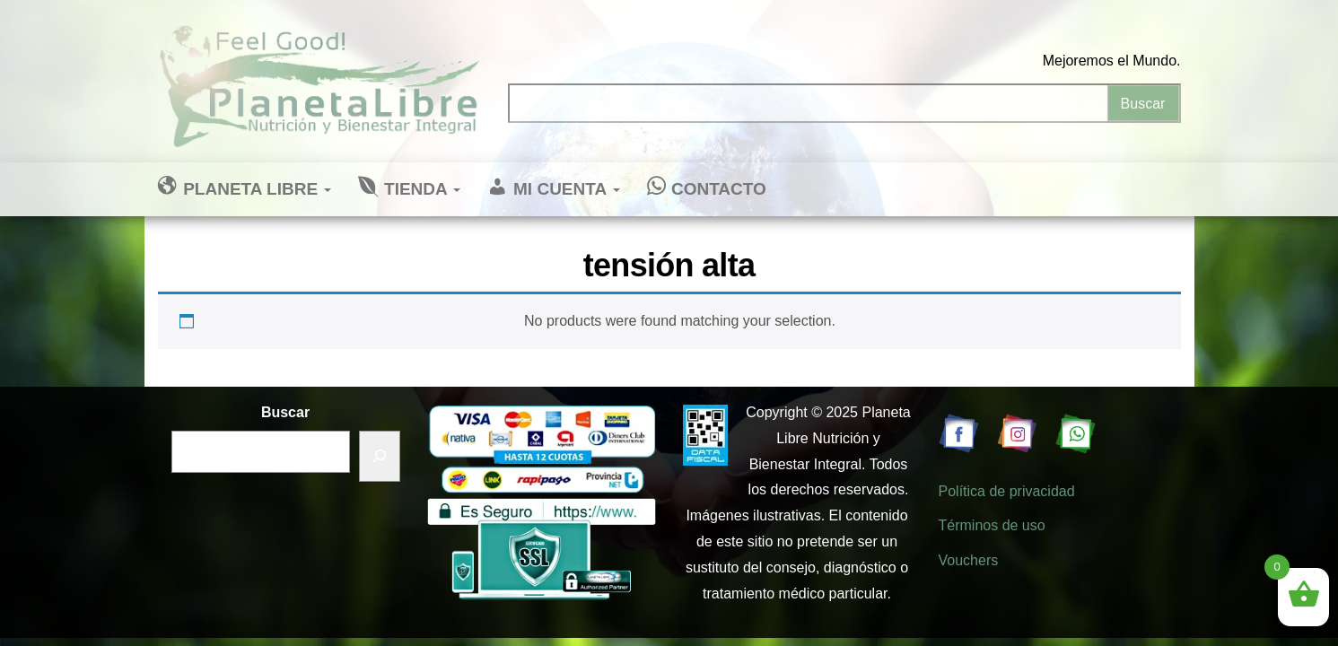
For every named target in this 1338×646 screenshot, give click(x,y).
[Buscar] (379, 456)
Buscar (285, 412)
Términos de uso (992, 525)
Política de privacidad (1007, 491)
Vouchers (969, 560)
